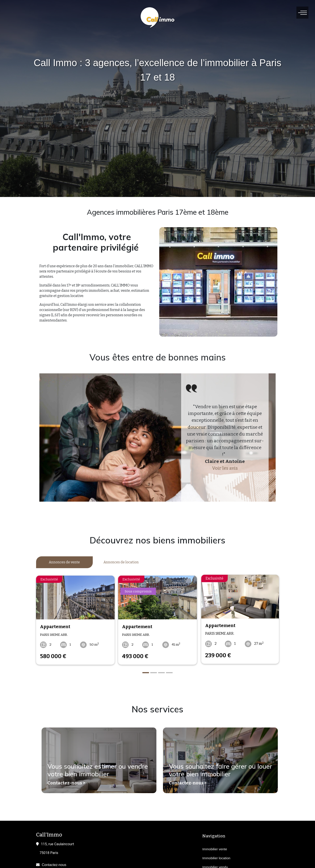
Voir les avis (225, 468)
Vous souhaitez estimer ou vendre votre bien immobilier (98, 769)
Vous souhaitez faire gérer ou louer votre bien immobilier (213, 769)
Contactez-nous (54, 863)
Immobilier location (216, 856)
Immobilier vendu (215, 865)
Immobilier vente (214, 847)
